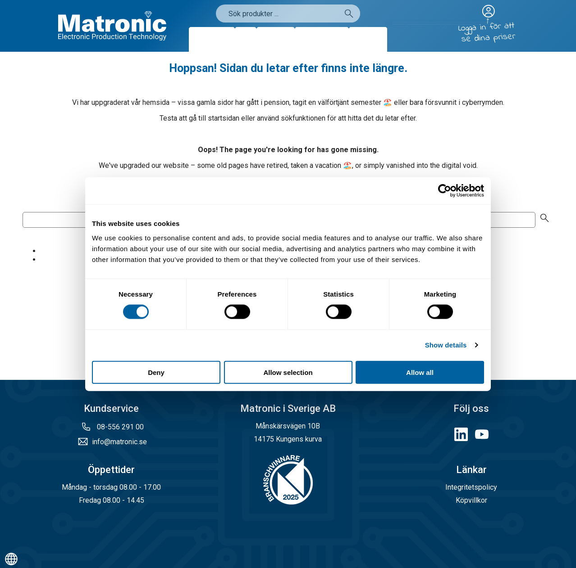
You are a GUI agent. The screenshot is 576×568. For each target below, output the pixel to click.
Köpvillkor (471, 500)
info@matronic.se (119, 441)
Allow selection (287, 372)
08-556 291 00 (119, 427)
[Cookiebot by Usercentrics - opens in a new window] (444, 191)
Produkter (211, 39)
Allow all (420, 372)
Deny (156, 372)
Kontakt (368, 39)
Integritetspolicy (471, 487)
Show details (446, 345)
